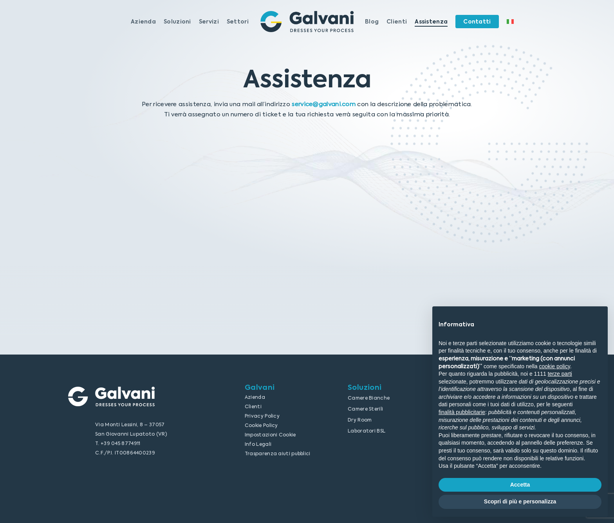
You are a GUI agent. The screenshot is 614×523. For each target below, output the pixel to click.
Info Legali (258, 444)
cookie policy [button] (554, 366)
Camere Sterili (365, 409)
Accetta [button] (520, 484)
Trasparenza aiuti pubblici (278, 454)
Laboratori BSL (366, 431)
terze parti (560, 374)
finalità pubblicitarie (462, 412)
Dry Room (360, 420)
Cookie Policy (261, 425)
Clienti (253, 407)
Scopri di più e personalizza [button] (520, 501)
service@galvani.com (324, 104)
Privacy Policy (262, 416)
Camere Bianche (369, 398)
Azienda (255, 397)
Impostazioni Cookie (270, 435)
